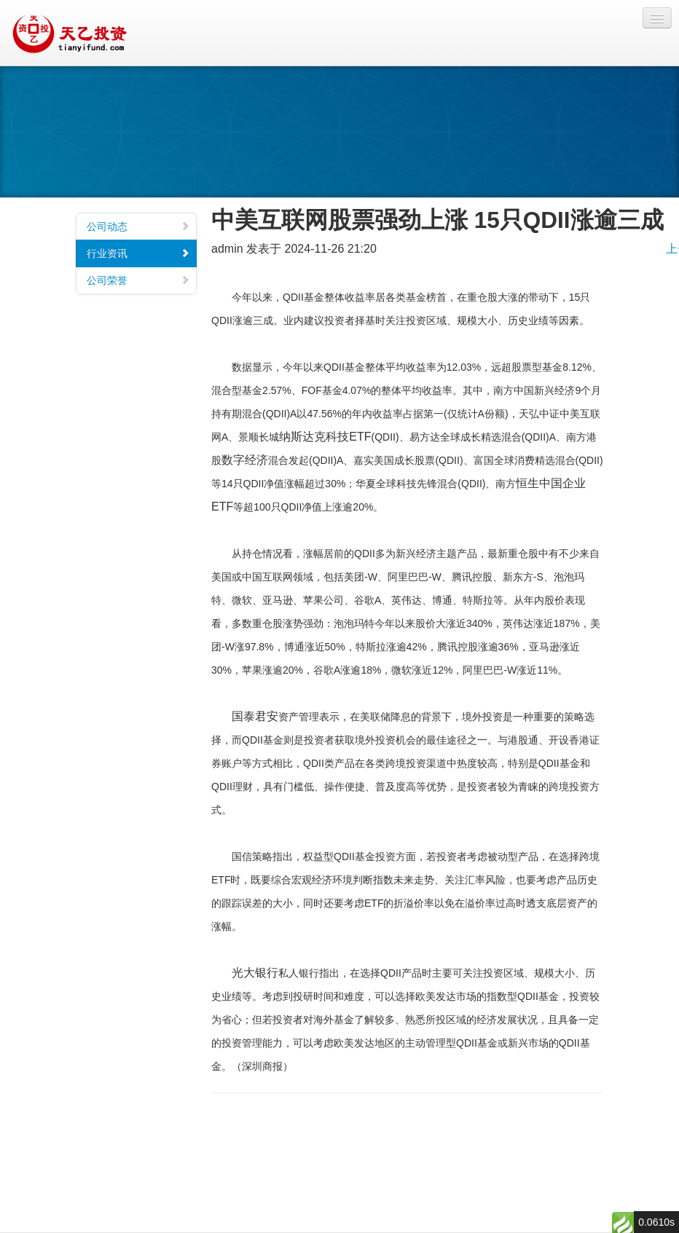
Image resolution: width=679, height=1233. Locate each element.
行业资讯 (138, 253)
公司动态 (138, 226)
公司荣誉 (138, 280)
